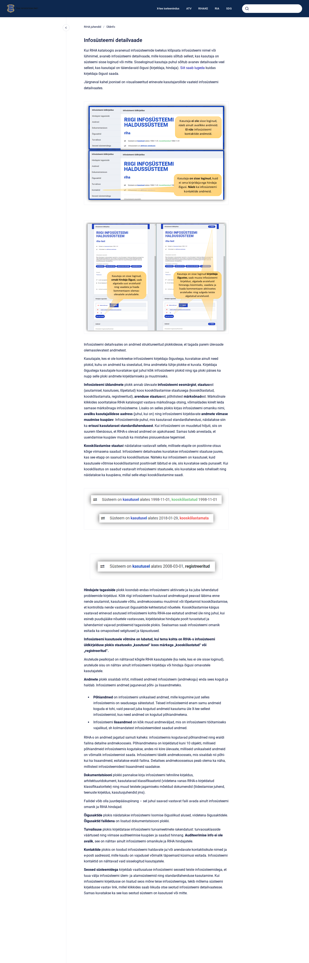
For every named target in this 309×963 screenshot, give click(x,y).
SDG (229, 8)
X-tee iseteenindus (168, 8)
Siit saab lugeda (192, 68)
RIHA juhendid (92, 26)
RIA (217, 8)
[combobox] (272, 9)
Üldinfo (110, 26)
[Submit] (247, 8)
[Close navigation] (66, 27)
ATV (188, 8)
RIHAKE (203, 8)
